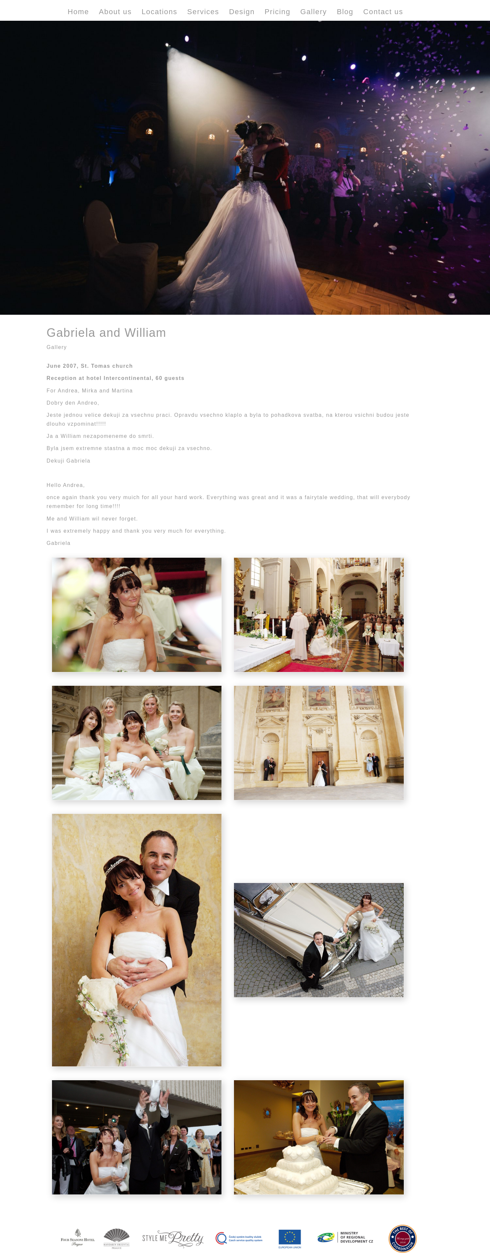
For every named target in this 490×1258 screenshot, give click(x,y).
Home (78, 12)
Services (203, 12)
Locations (159, 12)
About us (115, 12)
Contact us (383, 12)
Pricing (277, 12)
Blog (345, 12)
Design (242, 12)
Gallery (313, 12)
